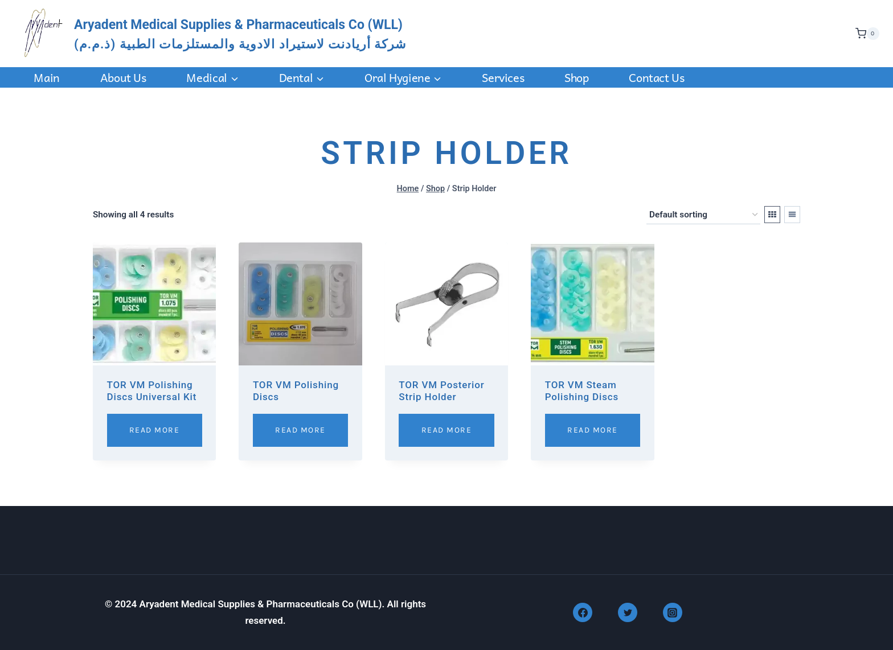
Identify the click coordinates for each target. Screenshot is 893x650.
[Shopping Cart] (864, 33)
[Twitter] (627, 612)
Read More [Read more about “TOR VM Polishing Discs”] (300, 430)
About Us (123, 77)
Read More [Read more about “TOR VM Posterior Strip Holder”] (446, 430)
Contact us (656, 77)
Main (46, 77)
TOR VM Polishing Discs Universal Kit (152, 390)
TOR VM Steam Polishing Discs (581, 390)
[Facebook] (582, 612)
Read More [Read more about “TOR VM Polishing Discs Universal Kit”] (154, 430)
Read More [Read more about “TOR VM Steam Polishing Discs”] (592, 430)
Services (503, 77)
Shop (576, 77)
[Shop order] (703, 215)
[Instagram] (672, 612)
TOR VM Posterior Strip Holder (441, 390)
